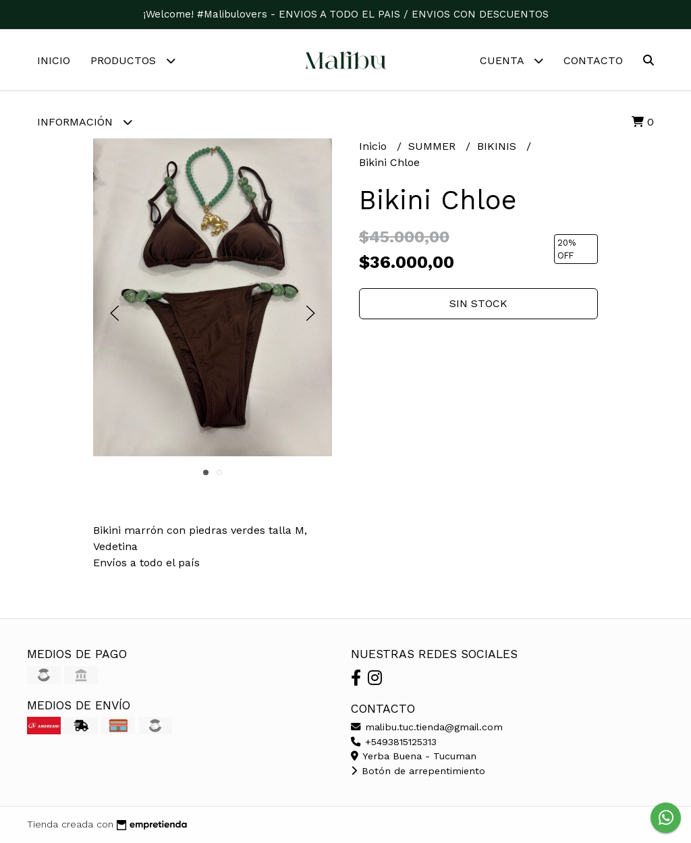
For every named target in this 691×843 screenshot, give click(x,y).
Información (84, 122)
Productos (132, 60)
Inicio (53, 60)
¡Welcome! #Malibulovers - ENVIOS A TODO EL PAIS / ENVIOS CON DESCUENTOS (346, 14)
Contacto (593, 60)
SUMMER (433, 146)
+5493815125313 (394, 741)
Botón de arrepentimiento (418, 770)
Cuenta (511, 60)
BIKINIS (498, 146)
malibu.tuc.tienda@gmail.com (427, 727)
